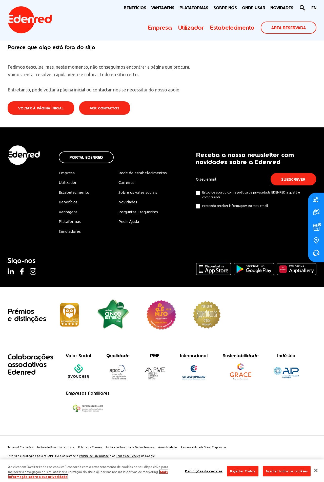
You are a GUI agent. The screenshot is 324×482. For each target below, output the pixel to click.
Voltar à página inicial (41, 108)
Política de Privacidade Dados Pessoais (136, 449)
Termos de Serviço (128, 457)
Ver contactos (106, 108)
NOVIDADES (281, 7)
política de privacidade (254, 192)
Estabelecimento (232, 27)
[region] (162, 470)
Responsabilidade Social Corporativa (213, 449)
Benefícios (68, 203)
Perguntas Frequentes (137, 212)
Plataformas (193, 7)
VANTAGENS (162, 7)
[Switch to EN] (313, 8)
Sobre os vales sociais (138, 193)
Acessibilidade (175, 449)
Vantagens (68, 212)
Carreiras (126, 183)
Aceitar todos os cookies (287, 471)
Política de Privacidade (94, 457)
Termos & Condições (21, 449)
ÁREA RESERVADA (288, 27)
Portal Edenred (86, 157)
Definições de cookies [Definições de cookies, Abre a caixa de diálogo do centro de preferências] (203, 471)
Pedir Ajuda (128, 222)
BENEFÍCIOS (135, 7)
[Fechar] (315, 470)
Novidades (128, 203)
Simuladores (70, 232)
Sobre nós (225, 7)
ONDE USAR (253, 7)
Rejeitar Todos (242, 471)
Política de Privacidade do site (58, 449)
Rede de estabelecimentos (142, 173)
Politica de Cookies (95, 449)
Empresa (160, 27)
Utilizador (191, 27)
